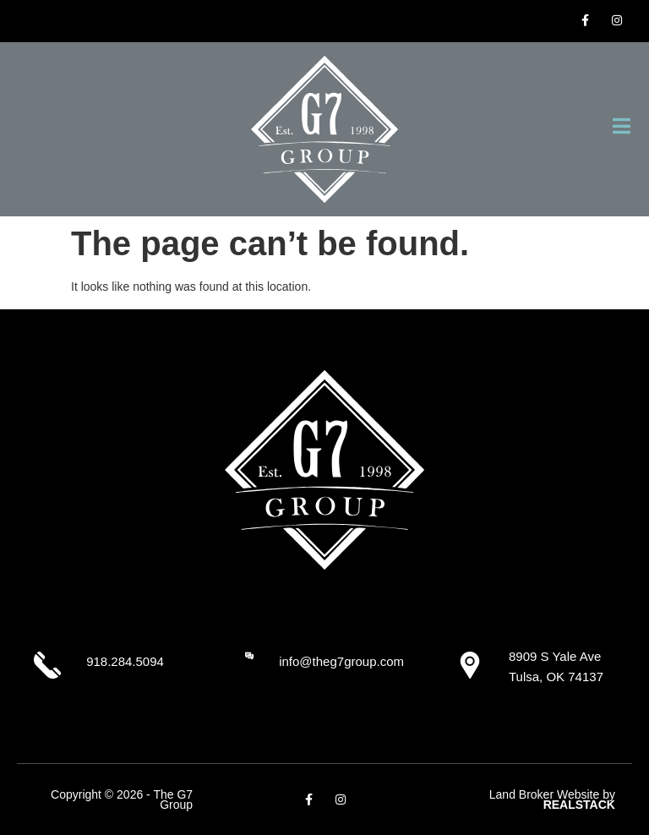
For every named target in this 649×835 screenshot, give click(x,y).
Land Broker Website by (552, 800)
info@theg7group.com (341, 661)
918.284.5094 (125, 661)
